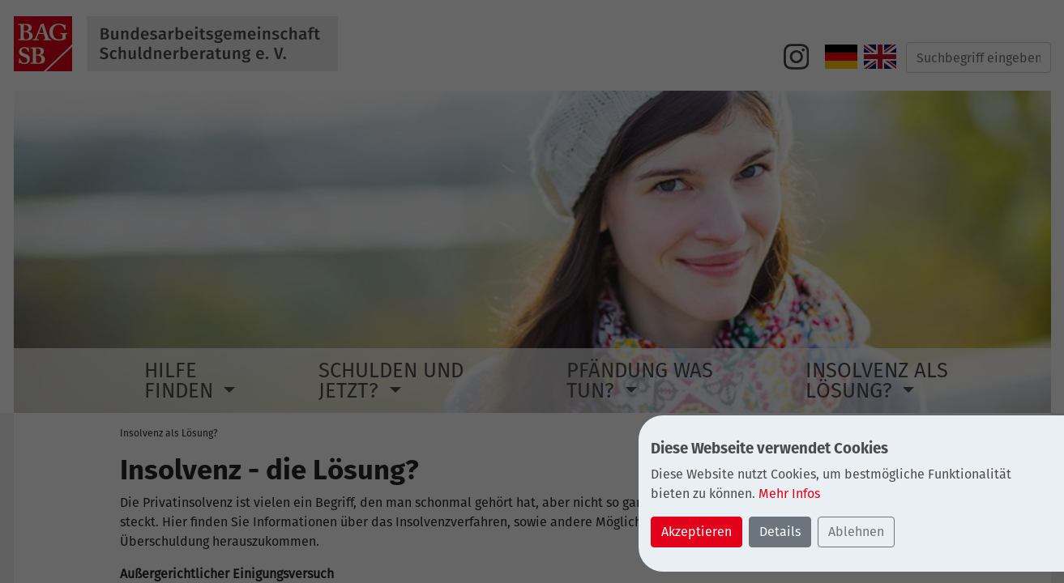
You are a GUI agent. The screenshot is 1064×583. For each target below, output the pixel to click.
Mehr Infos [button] (789, 493)
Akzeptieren (696, 531)
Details (780, 531)
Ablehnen (856, 531)
